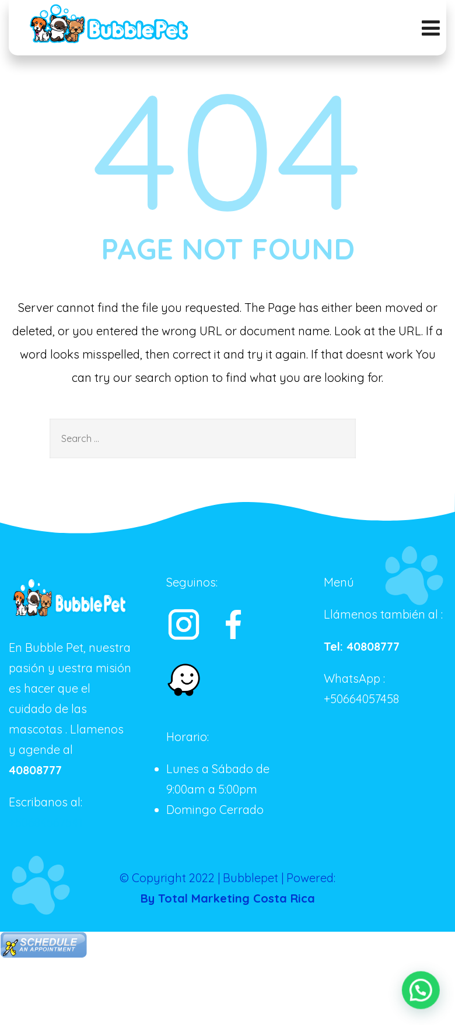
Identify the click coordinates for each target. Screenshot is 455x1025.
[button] (421, 991)
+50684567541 (45, 822)
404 (228, 149)
